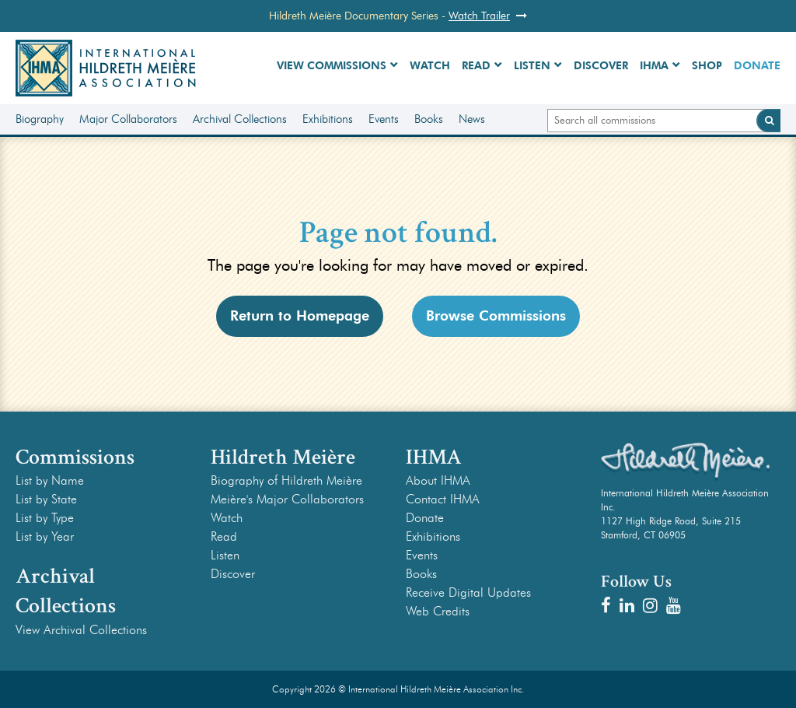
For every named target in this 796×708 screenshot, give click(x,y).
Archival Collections (240, 119)
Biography (40, 119)
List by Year (45, 536)
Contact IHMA (443, 499)
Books (428, 119)
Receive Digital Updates (468, 592)
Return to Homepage (299, 315)
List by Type (45, 517)
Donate (757, 65)
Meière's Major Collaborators (287, 499)
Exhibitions (327, 119)
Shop (707, 65)
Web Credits (438, 611)
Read (476, 65)
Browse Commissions (496, 315)
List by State (46, 499)
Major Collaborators (128, 119)
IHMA (654, 65)
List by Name (50, 480)
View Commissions (331, 65)
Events (383, 119)
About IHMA (438, 480)
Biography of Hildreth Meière (286, 480)
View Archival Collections (81, 629)
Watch (430, 65)
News (472, 119)
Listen (532, 65)
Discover (601, 65)
